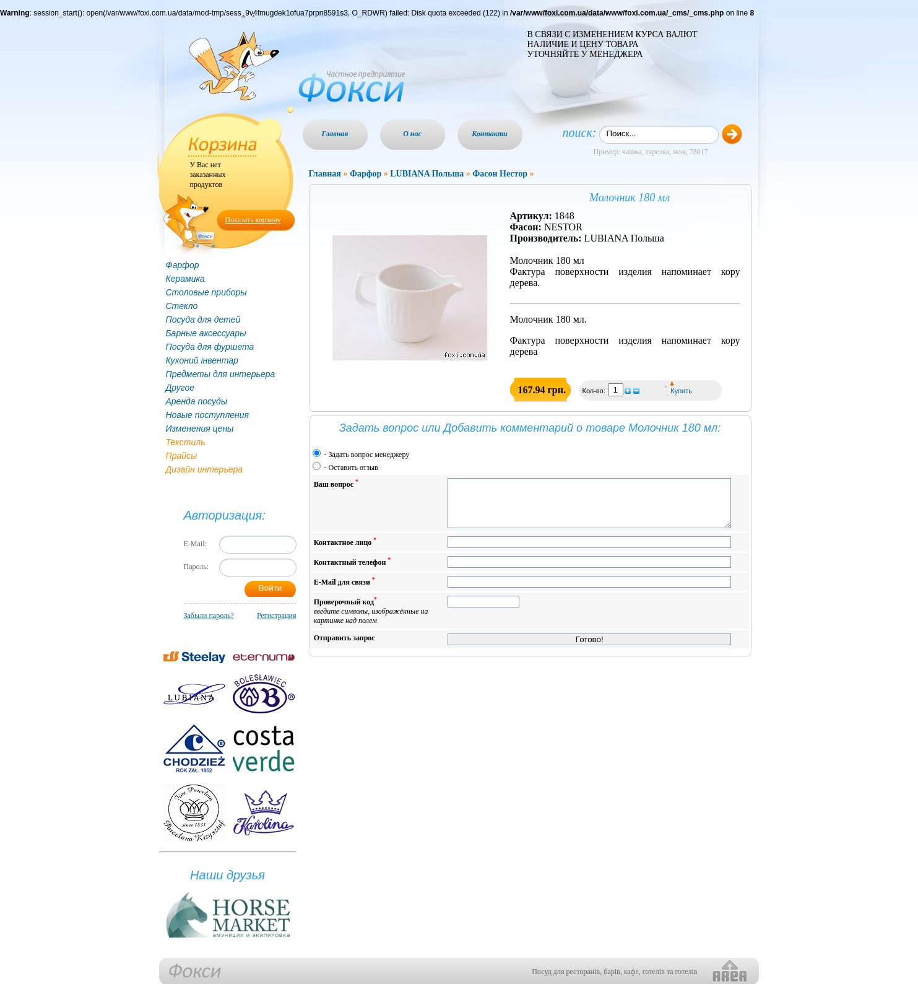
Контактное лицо (345, 551)
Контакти (490, 133)
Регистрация (277, 615)
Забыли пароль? (209, 615)
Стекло (182, 306)
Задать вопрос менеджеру (369, 454)
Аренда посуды (196, 401)
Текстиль (186, 442)
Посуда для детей (203, 319)
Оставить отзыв (353, 467)
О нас (412, 133)
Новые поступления (207, 415)
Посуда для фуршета (210, 347)
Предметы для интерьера (220, 374)
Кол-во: (594, 390)
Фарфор (182, 265)
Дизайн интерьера (204, 469)
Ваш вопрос (336, 483)
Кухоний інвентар (202, 360)
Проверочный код (371, 619)
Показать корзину (253, 220)
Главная (335, 133)
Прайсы (181, 456)
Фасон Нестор (499, 173)
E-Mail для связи (344, 590)
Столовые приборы (206, 292)
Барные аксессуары (206, 333)
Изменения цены (200, 428)
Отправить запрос (344, 647)
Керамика (185, 279)
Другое (180, 388)
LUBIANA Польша (427, 173)
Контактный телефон (352, 570)
